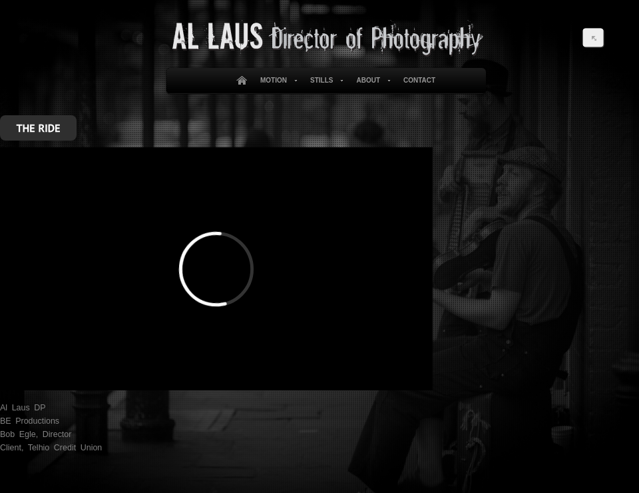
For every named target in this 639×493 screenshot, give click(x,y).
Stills (324, 80)
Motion (276, 80)
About (370, 80)
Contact (419, 80)
